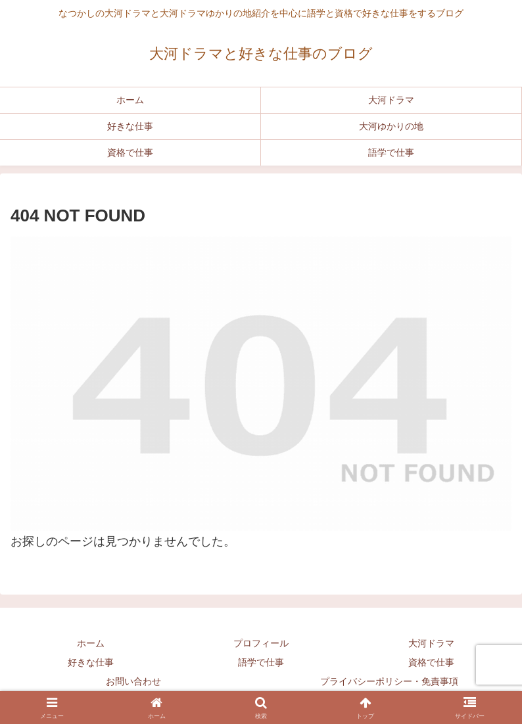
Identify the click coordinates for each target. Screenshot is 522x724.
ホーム (91, 643)
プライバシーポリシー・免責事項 (389, 681)
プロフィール (261, 643)
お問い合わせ (133, 681)
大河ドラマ (431, 643)
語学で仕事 (261, 662)
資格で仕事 (431, 662)
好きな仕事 (91, 662)
